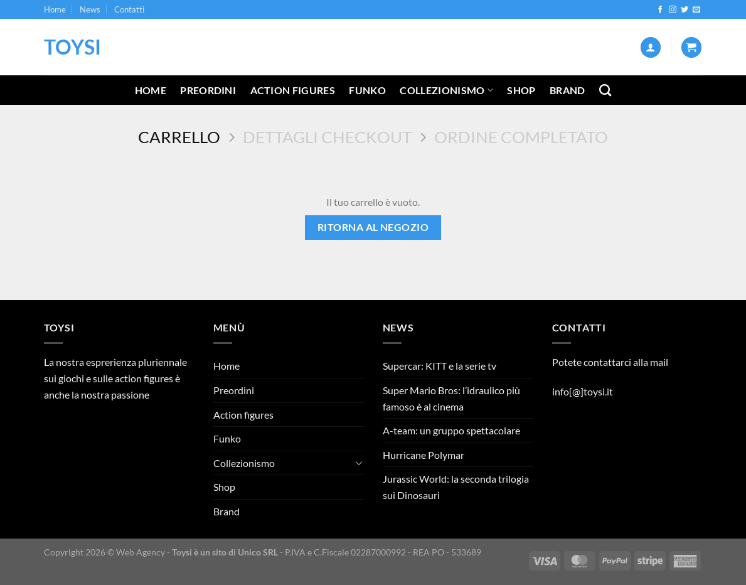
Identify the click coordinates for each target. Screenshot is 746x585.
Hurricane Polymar (423, 455)
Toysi (72, 47)
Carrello (179, 136)
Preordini (208, 90)
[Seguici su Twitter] (684, 10)
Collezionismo (446, 90)
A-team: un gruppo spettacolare (451, 430)
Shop (521, 90)
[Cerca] (605, 90)
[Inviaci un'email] (696, 10)
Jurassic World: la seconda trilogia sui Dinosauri (456, 487)
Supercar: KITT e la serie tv (439, 366)
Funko (367, 90)
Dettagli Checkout (327, 136)
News (90, 9)
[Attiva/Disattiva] (359, 462)
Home (55, 9)
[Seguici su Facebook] (660, 10)
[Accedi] (651, 47)
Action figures (292, 90)
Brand (567, 90)
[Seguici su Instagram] (672, 10)
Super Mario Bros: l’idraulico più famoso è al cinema (451, 398)
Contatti (129, 9)
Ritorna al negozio (373, 227)
